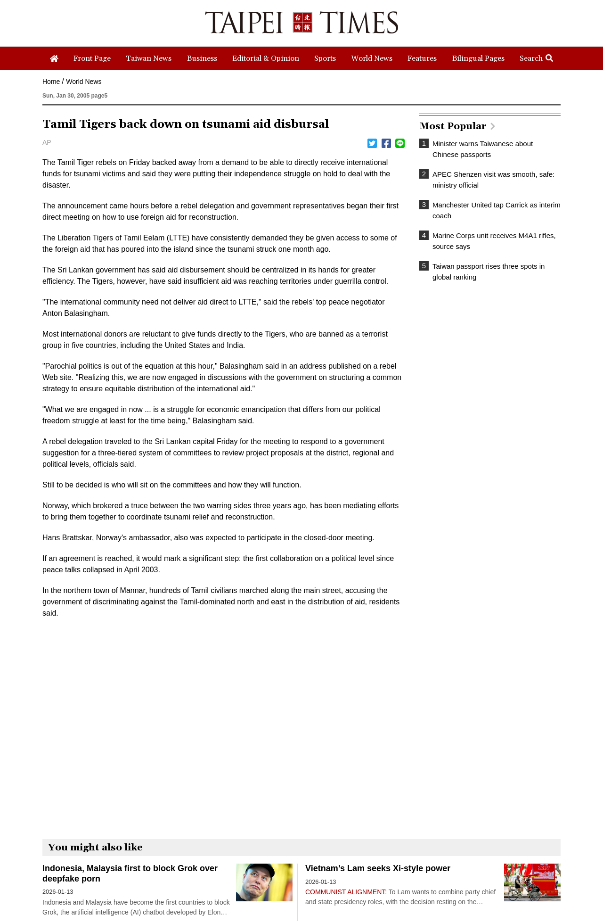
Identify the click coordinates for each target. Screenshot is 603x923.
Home (51, 81)
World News (83, 81)
